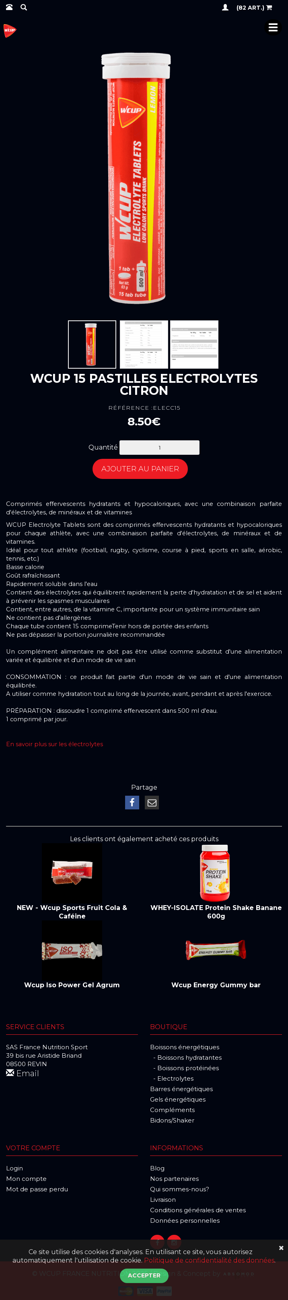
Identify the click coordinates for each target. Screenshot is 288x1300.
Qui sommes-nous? (179, 1189)
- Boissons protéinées (184, 1068)
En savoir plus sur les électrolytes (54, 744)
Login (14, 1168)
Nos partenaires (174, 1178)
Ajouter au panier (140, 468)
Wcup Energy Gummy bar (216, 985)
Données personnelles (185, 1220)
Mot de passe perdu (37, 1189)
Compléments (172, 1110)
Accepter (144, 1275)
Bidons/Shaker (172, 1120)
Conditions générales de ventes (198, 1210)
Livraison (163, 1199)
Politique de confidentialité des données (209, 1260)
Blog (157, 1168)
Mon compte (26, 1178)
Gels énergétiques (178, 1099)
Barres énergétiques (181, 1089)
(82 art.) (254, 7)
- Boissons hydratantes (186, 1057)
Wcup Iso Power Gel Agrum (72, 985)
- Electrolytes (171, 1078)
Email (22, 1073)
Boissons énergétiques (184, 1047)
